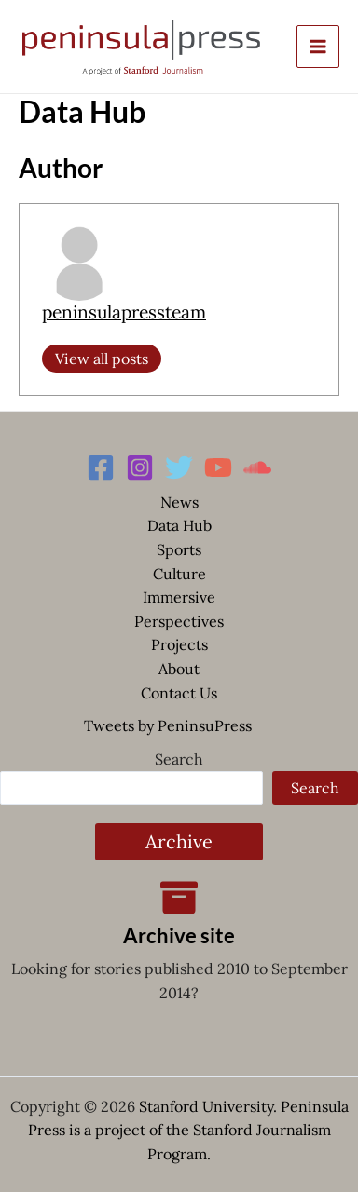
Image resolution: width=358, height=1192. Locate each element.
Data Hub (179, 525)
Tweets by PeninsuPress (168, 725)
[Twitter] (179, 467)
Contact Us (179, 693)
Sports (179, 549)
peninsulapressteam (124, 312)
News (179, 502)
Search (179, 759)
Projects (179, 644)
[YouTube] (218, 467)
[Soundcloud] (257, 467)
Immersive (179, 597)
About (179, 668)
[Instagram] (140, 467)
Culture (179, 573)
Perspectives (179, 621)
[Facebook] (101, 467)
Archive (179, 841)
